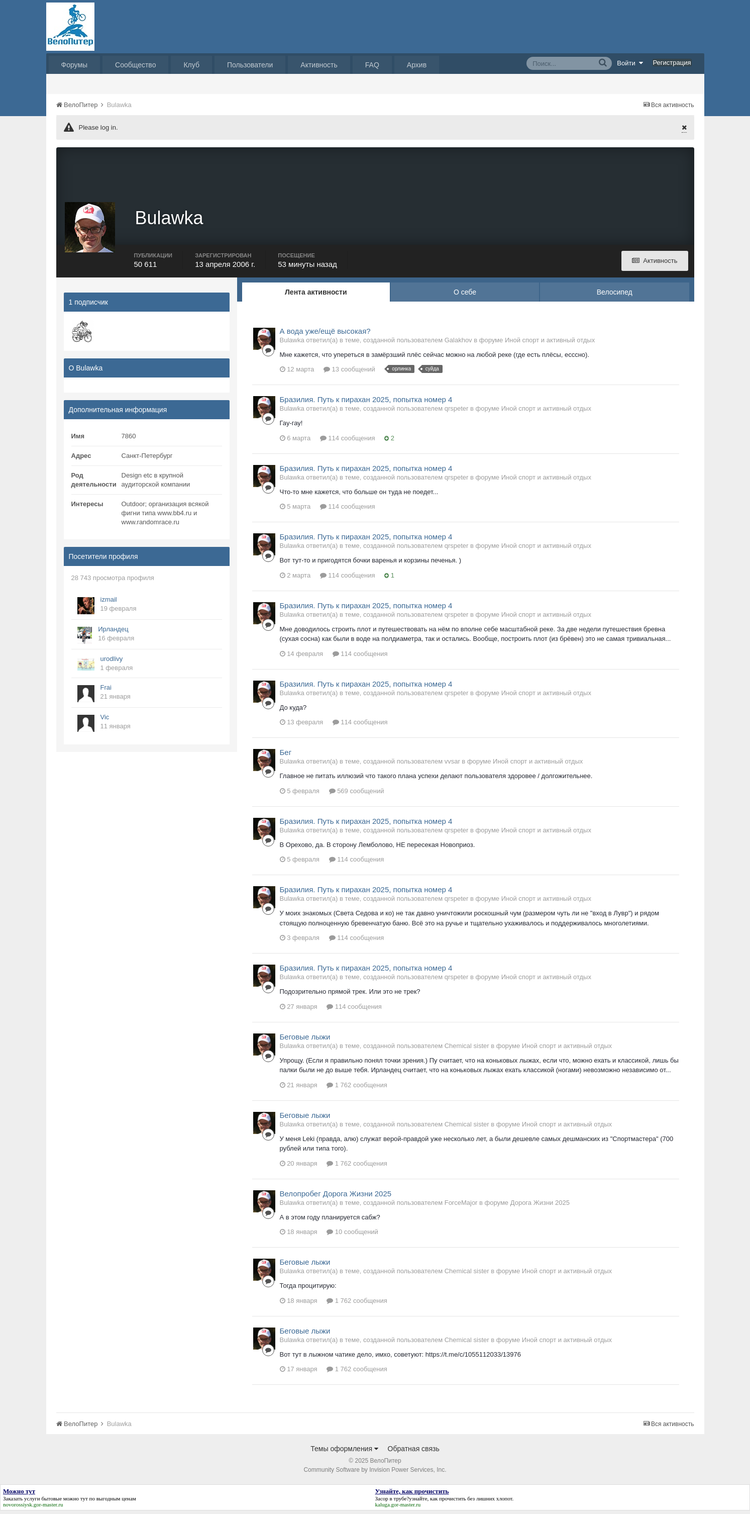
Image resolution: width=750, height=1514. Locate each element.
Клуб (191, 65)
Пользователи (250, 65)
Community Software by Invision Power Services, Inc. (374, 1473)
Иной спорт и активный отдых (550, 343)
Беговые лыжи (305, 1039)
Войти (630, 62)
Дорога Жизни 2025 (540, 1205)
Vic (105, 720)
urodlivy (111, 662)
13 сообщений (349, 372)
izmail (108, 602)
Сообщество (135, 65)
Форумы (74, 65)
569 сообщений (356, 794)
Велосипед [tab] (614, 295)
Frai (106, 690)
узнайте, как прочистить (437, 1502)
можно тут (75, 1502)
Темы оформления (344, 1452)
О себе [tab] (465, 295)
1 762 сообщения (357, 1088)
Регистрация (672, 62)
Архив (416, 65)
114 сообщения (347, 441)
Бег (286, 755)
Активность (319, 65)
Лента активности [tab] (316, 295)
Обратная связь (414, 1452)
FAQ (372, 65)
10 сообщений (352, 1235)
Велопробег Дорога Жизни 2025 (336, 1196)
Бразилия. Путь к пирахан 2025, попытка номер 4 (366, 403)
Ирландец (113, 632)
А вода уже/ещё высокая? (325, 334)
